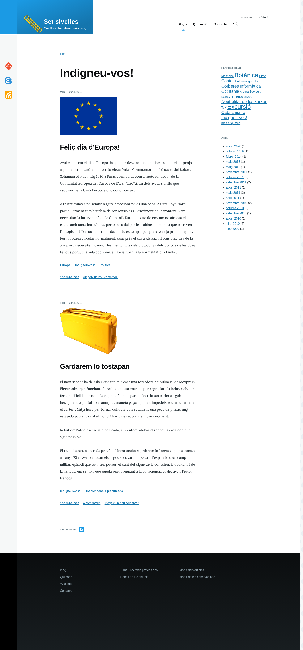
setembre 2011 (236, 182)
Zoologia (255, 91)
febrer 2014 (233, 156)
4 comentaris (92, 503)
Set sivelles (61, 21)
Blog (63, 570)
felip (62, 91)
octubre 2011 (235, 177)
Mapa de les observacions (197, 577)
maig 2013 (233, 161)
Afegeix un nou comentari (100, 277)
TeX (224, 107)
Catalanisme (233, 112)
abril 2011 (232, 197)
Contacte (66, 590)
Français (246, 17)
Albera (244, 91)
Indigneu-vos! (85, 265)
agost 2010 (233, 218)
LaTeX (225, 96)
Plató (262, 76)
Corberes (230, 86)
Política (105, 265)
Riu (233, 96)
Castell (227, 81)
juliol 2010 (233, 223)
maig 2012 (233, 167)
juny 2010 (232, 228)
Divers (248, 96)
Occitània (230, 91)
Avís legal (66, 583)
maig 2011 (233, 192)
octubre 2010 (235, 208)
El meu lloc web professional (139, 570)
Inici (62, 53)
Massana (227, 76)
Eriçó (239, 96)
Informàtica (250, 86)
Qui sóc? (66, 577)
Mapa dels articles (191, 570)
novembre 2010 (236, 203)
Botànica (246, 75)
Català (263, 17)
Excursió (239, 106)
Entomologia (243, 81)
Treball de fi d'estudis (134, 577)
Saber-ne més (69, 277)
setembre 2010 (236, 213)
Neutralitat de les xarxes (244, 101)
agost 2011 (233, 187)
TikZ (256, 81)
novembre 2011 (236, 172)
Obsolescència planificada (104, 491)
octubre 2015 (235, 151)
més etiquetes (230, 123)
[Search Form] (235, 24)
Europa (65, 265)
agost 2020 (233, 146)
